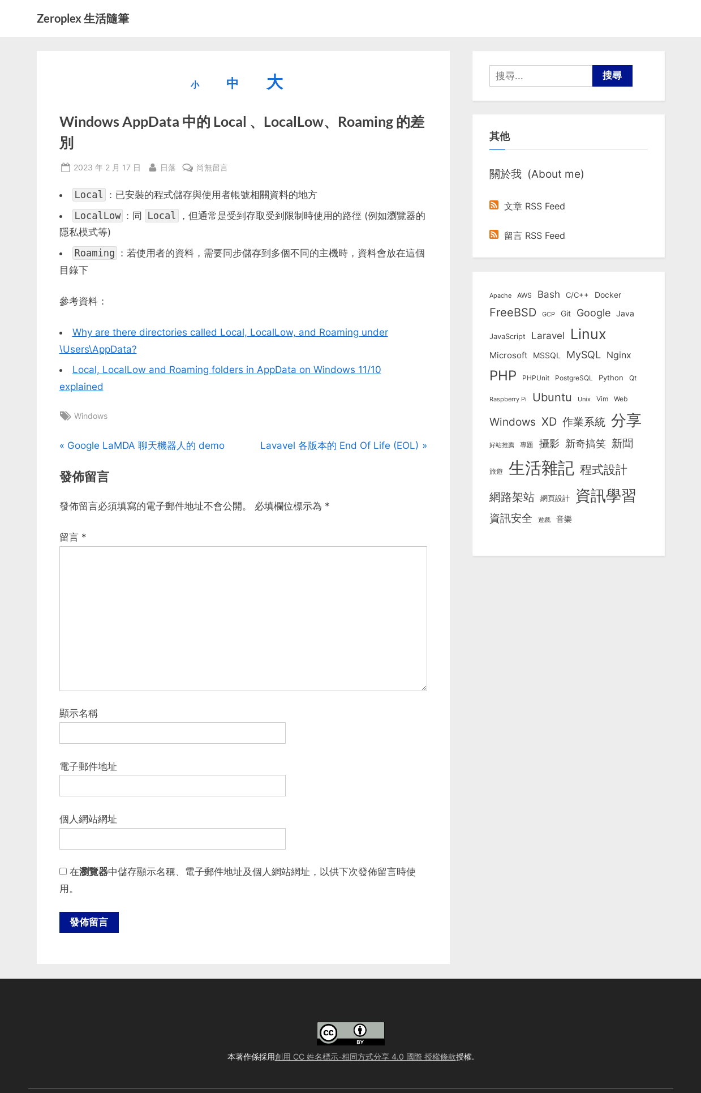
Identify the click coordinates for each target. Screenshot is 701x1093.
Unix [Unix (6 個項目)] (584, 399)
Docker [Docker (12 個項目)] (608, 294)
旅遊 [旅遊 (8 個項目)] (496, 471)
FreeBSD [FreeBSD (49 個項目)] (512, 312)
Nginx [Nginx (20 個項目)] (619, 355)
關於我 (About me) (536, 174)
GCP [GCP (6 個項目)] (548, 314)
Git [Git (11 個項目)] (566, 313)
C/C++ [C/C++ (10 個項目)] (577, 294)
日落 (168, 166)
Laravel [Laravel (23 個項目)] (548, 335)
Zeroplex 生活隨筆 (83, 18)
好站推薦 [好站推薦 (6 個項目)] (501, 445)
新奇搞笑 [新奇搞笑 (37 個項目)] (585, 443)
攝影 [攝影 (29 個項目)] (549, 443)
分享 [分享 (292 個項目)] (626, 420)
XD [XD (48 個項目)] (549, 421)
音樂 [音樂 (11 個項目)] (564, 519)
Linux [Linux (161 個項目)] (588, 333)
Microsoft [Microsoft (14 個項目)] (508, 355)
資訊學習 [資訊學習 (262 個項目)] (606, 495)
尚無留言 (212, 167)
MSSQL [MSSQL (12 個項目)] (547, 355)
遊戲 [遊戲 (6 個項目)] (544, 520)
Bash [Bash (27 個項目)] (548, 294)
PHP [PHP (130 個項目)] (503, 375)
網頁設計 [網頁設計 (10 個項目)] (555, 498)
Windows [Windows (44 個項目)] (512, 421)
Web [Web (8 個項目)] (620, 399)
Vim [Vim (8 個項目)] (602, 399)
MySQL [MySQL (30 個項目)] (583, 355)
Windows (90, 416)
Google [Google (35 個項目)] (593, 312)
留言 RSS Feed (527, 235)
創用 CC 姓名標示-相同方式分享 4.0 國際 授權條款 (365, 1056)
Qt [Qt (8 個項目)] (633, 378)
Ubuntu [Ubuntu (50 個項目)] (552, 397)
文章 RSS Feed (527, 206)
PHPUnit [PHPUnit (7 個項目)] (535, 378)
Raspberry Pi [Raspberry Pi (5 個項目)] (508, 399)
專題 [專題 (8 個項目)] (527, 444)
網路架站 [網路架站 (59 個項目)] (512, 497)
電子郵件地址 (88, 766)
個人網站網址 (88, 819)
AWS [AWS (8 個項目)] (524, 295)
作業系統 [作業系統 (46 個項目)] (583, 421)
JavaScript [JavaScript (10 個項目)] (507, 336)
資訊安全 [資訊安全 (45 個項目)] (510, 518)
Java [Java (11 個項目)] (625, 313)
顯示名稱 (78, 713)
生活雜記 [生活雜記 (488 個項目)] (541, 468)
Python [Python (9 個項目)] (611, 378)
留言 (73, 537)
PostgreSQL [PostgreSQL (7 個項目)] (574, 378)
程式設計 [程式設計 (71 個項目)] (603, 469)
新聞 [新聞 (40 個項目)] (622, 443)
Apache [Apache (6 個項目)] (500, 295)
